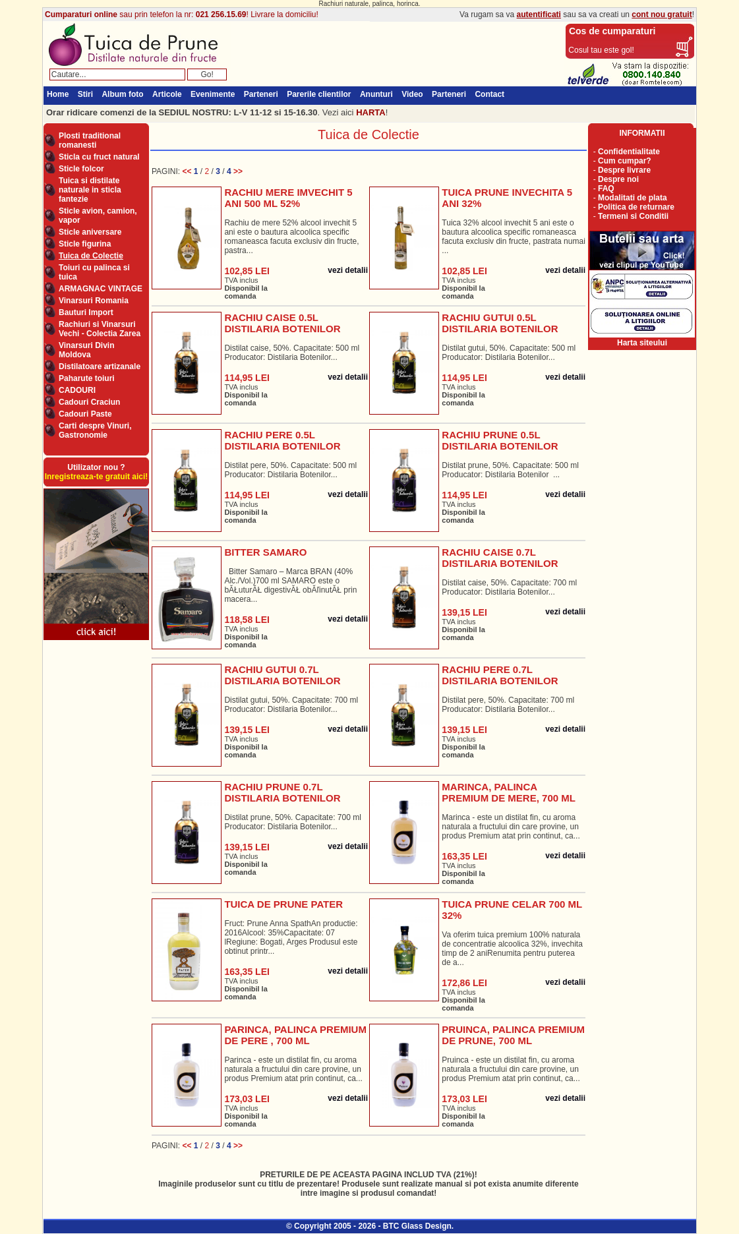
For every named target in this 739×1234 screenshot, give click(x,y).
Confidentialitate (629, 151)
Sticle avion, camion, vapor (98, 215)
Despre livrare (624, 170)
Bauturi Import (86, 312)
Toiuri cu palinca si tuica (94, 272)
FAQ (606, 188)
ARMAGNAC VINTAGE (100, 288)
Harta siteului (642, 342)
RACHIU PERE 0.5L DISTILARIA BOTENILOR (282, 440)
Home (58, 94)
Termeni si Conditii (633, 216)
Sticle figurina (85, 244)
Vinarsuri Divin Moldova (86, 350)
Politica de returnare (636, 207)
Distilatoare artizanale (99, 366)
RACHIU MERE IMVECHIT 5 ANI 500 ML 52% (288, 198)
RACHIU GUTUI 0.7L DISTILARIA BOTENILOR (282, 675)
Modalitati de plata (632, 197)
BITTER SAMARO (265, 552)
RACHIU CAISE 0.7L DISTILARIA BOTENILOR (500, 557)
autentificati (539, 14)
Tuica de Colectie (91, 255)
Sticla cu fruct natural (99, 157)
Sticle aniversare (90, 232)
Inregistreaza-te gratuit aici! (96, 476)
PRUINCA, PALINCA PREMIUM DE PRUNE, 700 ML (513, 1035)
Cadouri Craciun (89, 402)
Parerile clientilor (319, 94)
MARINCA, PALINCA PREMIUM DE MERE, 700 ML (509, 792)
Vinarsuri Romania (94, 300)
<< (187, 171)
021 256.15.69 (221, 14)
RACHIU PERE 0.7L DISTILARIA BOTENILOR (500, 675)
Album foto (122, 94)
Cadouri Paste (85, 414)
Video (412, 94)
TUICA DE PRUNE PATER (283, 904)
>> (238, 171)
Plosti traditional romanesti (90, 140)
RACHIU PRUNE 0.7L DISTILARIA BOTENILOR (282, 792)
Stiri (85, 94)
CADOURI (77, 390)
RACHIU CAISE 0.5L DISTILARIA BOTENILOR (282, 323)
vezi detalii (348, 270)
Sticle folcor (81, 168)
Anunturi (376, 94)
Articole (167, 94)
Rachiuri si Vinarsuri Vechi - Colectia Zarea (99, 329)
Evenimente (213, 94)
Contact (489, 94)
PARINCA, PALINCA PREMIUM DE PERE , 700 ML (295, 1035)
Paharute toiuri (87, 378)
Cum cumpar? (624, 160)
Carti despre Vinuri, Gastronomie (95, 430)
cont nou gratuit (662, 14)
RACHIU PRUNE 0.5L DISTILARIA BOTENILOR (500, 440)
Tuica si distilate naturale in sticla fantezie (90, 190)
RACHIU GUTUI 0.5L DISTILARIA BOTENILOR (500, 323)
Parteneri (261, 94)
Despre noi (618, 179)
